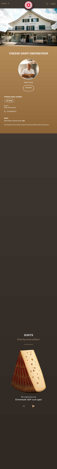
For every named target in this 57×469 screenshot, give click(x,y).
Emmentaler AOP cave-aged (28, 399)
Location (28, 87)
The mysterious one (28, 396)
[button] (23, 406)
